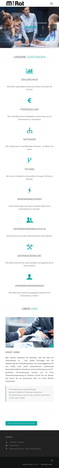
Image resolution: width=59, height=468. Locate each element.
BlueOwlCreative (46, 464)
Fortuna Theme (28, 464)
